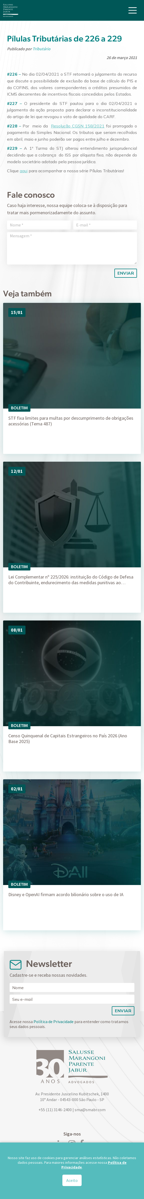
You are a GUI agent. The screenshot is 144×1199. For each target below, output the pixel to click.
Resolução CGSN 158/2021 (77, 126)
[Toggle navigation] (132, 10)
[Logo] (10, 10)
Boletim (19, 407)
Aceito (72, 1180)
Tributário (41, 48)
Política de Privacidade (54, 1021)
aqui (24, 170)
